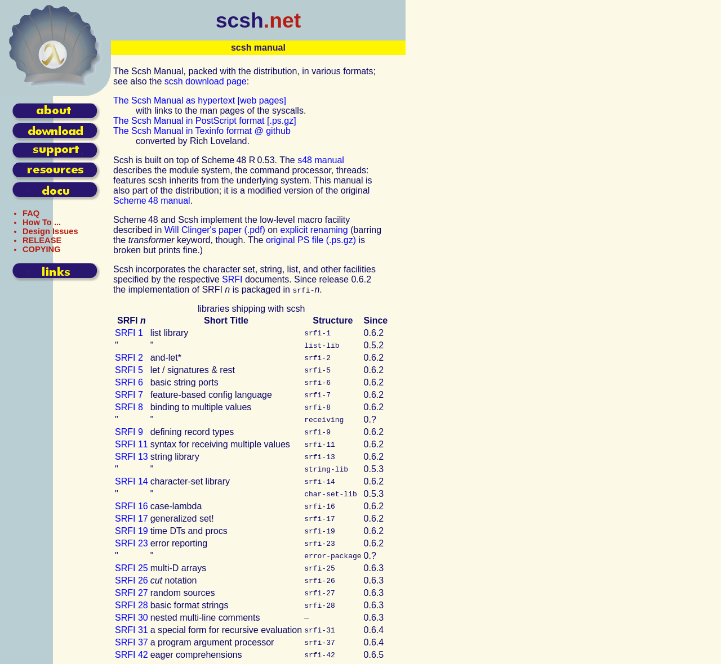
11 (131, 444)
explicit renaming (314, 230)
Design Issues (50, 231)
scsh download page (205, 81)
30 (131, 617)
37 (131, 642)
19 (131, 531)
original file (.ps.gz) (311, 240)
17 (131, 518)
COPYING (42, 249)
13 (131, 456)
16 (131, 506)
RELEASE (42, 240)
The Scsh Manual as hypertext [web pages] (199, 100)
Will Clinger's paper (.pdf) (214, 230)
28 (131, 605)
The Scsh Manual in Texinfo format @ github (202, 131)
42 (131, 654)
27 (131, 593)
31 (131, 630)
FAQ (31, 213)
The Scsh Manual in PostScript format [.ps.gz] (204, 120)
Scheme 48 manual (151, 200)
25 (131, 568)
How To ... (42, 222)
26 (131, 580)
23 (131, 543)
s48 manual (320, 160)
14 (131, 481)
